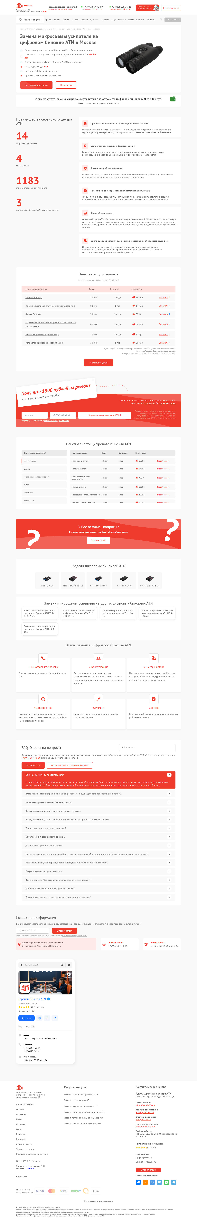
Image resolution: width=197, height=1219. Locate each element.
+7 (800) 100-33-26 (121, 7)
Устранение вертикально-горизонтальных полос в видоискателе (50, 324)
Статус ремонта (172, 19)
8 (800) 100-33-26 (145, 1112)
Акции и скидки (118, 20)
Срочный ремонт (52, 20)
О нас (75, 20)
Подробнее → (162, 461)
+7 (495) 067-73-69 (93, 7)
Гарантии (105, 20)
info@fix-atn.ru (143, 1119)
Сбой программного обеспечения (81, 477)
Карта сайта (22, 1176)
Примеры (21, 1114)
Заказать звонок (98, 540)
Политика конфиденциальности (98, 1201)
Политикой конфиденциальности (74, 936)
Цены (66, 20)
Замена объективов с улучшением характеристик (50, 305)
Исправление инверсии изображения (44, 342)
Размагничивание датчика (83, 502)
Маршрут (27, 1018)
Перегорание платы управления (86, 494)
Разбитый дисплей (80, 461)
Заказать (165, 297)
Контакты (151, 20)
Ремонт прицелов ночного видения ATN (84, 1111)
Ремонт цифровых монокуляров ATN (82, 1123)
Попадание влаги (79, 468)
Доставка (94, 20)
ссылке (31, 1168)
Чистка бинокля (33, 314)
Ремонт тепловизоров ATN (77, 1100)
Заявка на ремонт (136, 20)
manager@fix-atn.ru (145, 1126)
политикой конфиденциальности (56, 421)
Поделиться (138, 1182)
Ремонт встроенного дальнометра (42, 334)
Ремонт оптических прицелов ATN (81, 1094)
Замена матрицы (33, 297)
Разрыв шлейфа (79, 487)
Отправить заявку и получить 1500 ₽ (105, 415)
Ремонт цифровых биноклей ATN (80, 1106)
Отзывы (84, 20)
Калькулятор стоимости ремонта (32, 1154)
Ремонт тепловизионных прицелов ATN (84, 1117)
